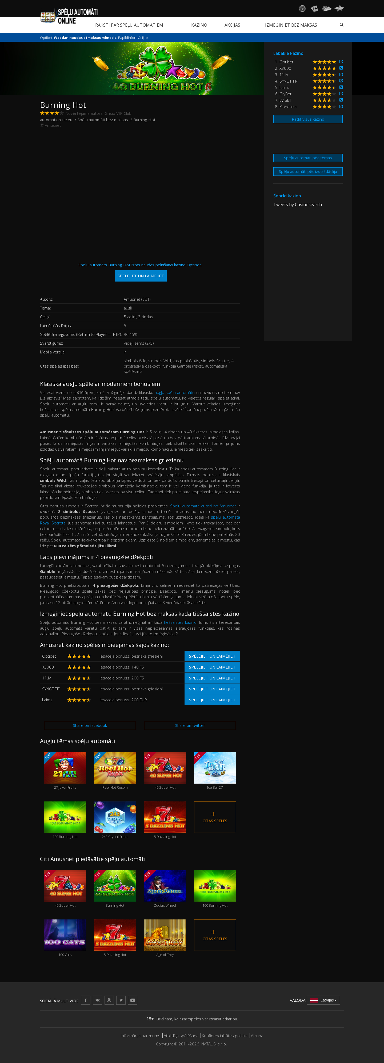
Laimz (47, 699)
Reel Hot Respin (115, 771)
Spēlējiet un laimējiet (212, 656)
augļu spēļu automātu (175, 392)
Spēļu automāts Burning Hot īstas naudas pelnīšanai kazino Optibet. (140, 272)
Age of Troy (165, 938)
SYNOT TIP (51, 688)
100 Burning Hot (65, 820)
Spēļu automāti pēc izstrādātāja (308, 171)
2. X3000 (283, 68)
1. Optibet (284, 61)
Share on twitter (190, 725)
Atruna (257, 1035)
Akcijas (232, 25)
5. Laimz (282, 87)
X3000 (48, 667)
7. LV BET (283, 100)
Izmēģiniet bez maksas (291, 25)
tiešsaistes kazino (180, 622)
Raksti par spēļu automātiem (129, 25)
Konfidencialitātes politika (224, 1035)
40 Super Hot (165, 771)
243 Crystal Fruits (115, 820)
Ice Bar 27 (215, 771)
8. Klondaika (286, 106)
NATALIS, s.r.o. (214, 1043)
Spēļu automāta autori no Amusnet (203, 505)
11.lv (46, 678)
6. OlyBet (283, 93)
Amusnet (53, 125)
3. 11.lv (281, 74)
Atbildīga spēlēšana (181, 1035)
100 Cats (65, 938)
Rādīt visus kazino (308, 119)
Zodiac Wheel (165, 889)
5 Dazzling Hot (165, 820)
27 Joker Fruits (65, 771)
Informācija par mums (140, 1035)
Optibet (49, 656)
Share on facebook (90, 725)
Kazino (199, 25)
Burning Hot (115, 889)
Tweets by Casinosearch (297, 204)
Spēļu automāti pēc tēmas (308, 157)
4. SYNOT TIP (286, 81)
